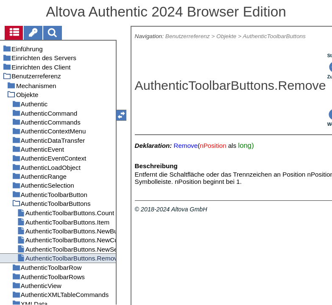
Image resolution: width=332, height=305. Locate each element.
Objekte (226, 36)
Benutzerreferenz (187, 36)
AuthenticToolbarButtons (274, 36)
